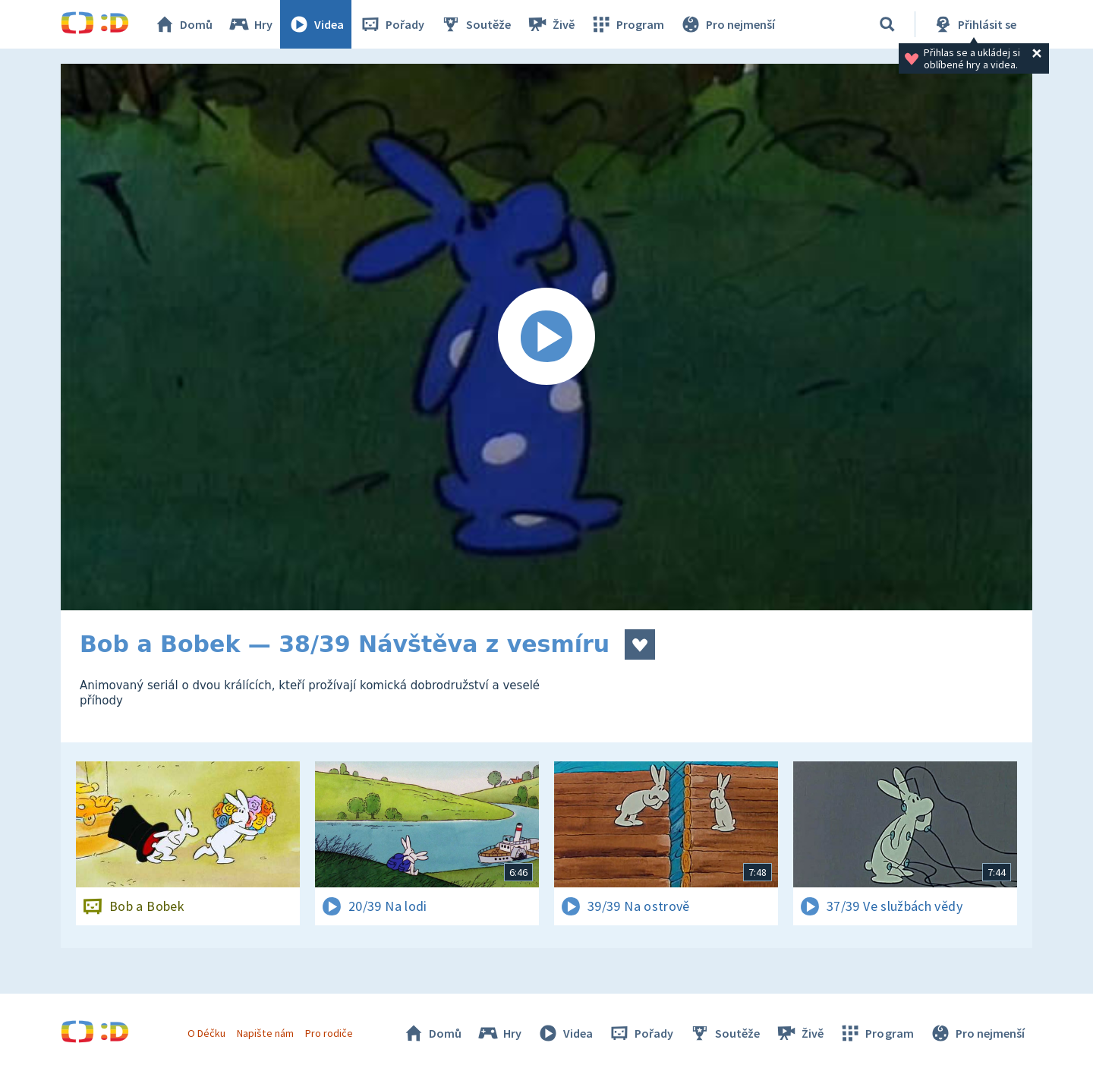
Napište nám (265, 1033)
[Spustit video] (546, 337)
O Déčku (206, 1033)
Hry (250, 24)
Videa (316, 24)
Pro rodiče (329, 1033)
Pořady (391, 24)
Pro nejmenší (727, 24)
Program (627, 24)
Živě (550, 24)
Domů (183, 24)
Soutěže (475, 24)
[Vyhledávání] (887, 24)
